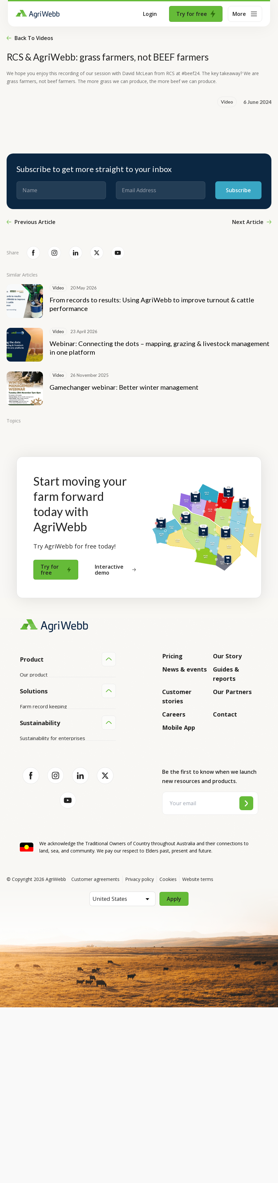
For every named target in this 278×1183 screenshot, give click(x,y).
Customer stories (176, 696)
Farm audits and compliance (51, 853)
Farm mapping (36, 802)
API (24, 737)
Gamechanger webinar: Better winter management (124, 387)
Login (150, 14)
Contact (225, 714)
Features (30, 699)
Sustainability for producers (51, 905)
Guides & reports (226, 673)
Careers (173, 714)
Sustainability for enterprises (52, 893)
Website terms (197, 1055)
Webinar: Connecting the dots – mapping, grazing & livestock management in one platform (159, 347)
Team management (42, 840)
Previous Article (31, 222)
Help (25, 750)
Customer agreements (95, 1055)
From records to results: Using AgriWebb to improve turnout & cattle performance (152, 304)
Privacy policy (139, 1055)
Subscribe (238, 190)
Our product (34, 674)
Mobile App (178, 727)
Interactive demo (115, 569)
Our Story (227, 656)
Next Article (251, 222)
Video (227, 102)
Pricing (172, 656)
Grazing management (44, 827)
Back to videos (30, 38)
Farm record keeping (43, 790)
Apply (174, 1074)
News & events (184, 669)
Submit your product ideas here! (56, 712)
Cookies (168, 1055)
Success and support (43, 725)
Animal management (43, 815)
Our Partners (232, 692)
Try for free (195, 14)
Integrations (34, 687)
